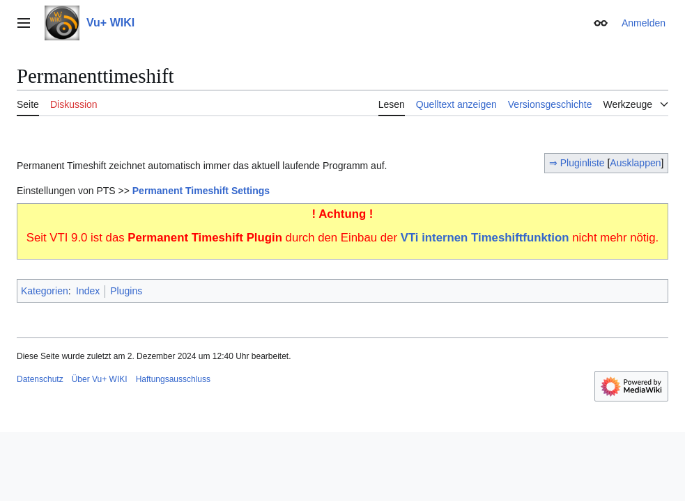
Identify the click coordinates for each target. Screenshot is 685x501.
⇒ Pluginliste (578, 162)
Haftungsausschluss (173, 379)
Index (88, 290)
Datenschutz (40, 379)
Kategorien (44, 290)
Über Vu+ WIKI (100, 379)
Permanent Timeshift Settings (201, 190)
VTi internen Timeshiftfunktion (485, 237)
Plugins (126, 290)
